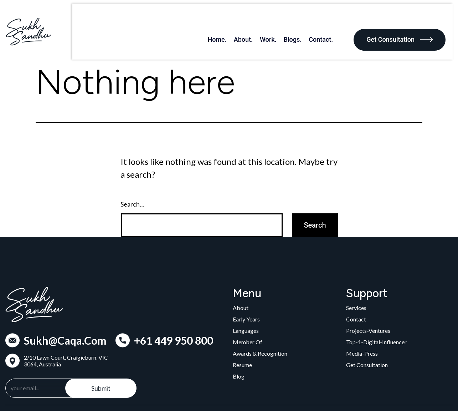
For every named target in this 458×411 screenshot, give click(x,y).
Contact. (328, 17)
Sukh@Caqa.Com (65, 313)
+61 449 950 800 (173, 313)
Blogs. (300, 17)
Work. (275, 17)
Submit (100, 361)
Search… (132, 177)
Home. (224, 17)
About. (250, 17)
